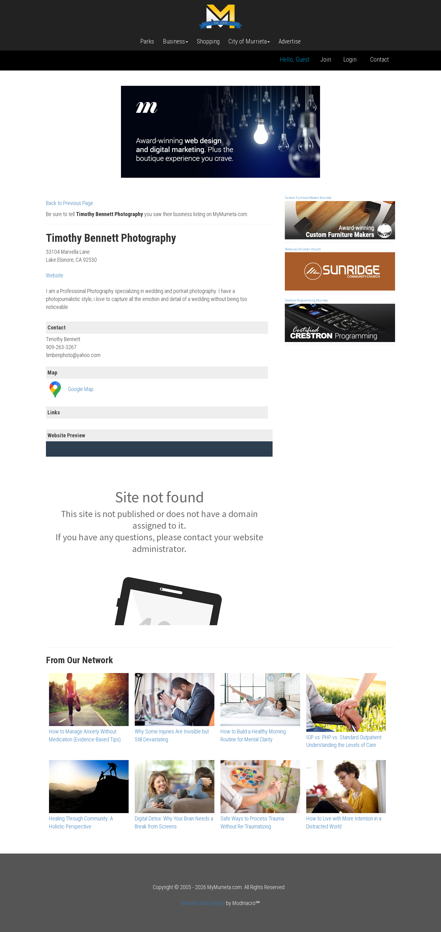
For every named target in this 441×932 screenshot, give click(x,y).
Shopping (208, 41)
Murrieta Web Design (203, 903)
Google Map (80, 389)
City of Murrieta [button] (249, 41)
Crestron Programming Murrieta (306, 300)
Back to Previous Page (69, 203)
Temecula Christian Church (303, 249)
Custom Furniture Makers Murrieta (308, 198)
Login (349, 59)
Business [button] (175, 41)
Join (325, 59)
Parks (147, 41)
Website (54, 275)
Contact (379, 59)
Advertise (290, 41)
